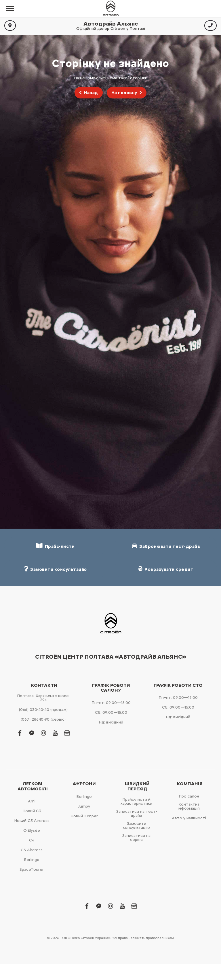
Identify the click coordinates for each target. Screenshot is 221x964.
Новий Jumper (84, 816)
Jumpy (84, 806)
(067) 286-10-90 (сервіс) (43, 719)
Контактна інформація (189, 806)
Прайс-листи (55, 546)
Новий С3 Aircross (31, 820)
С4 (31, 840)
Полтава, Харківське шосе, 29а (43, 697)
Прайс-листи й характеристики (136, 801)
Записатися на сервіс (136, 837)
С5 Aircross (32, 849)
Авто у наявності (189, 818)
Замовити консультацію (136, 825)
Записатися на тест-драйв (136, 813)
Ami (31, 801)
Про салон (189, 796)
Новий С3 (31, 810)
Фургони (84, 783)
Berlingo (31, 859)
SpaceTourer (32, 869)
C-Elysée (31, 830)
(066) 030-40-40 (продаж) (43, 709)
